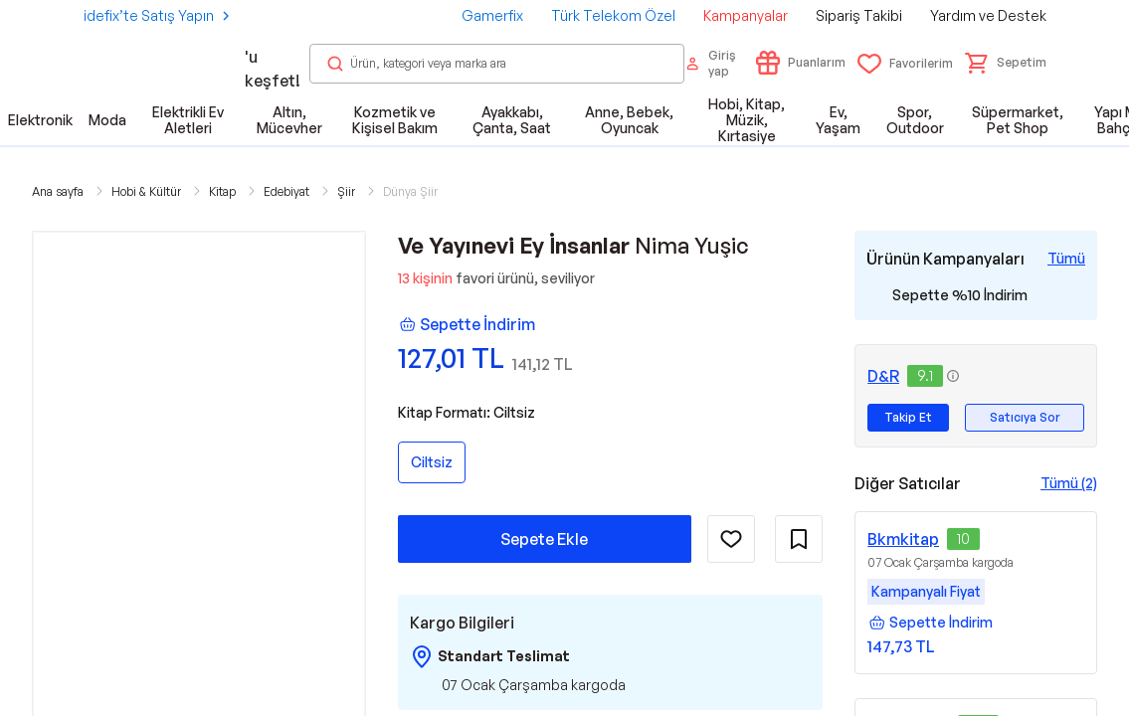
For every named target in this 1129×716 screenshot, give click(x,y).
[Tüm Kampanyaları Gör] (1066, 259)
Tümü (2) (1068, 482)
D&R (883, 376)
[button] (1005, 63)
